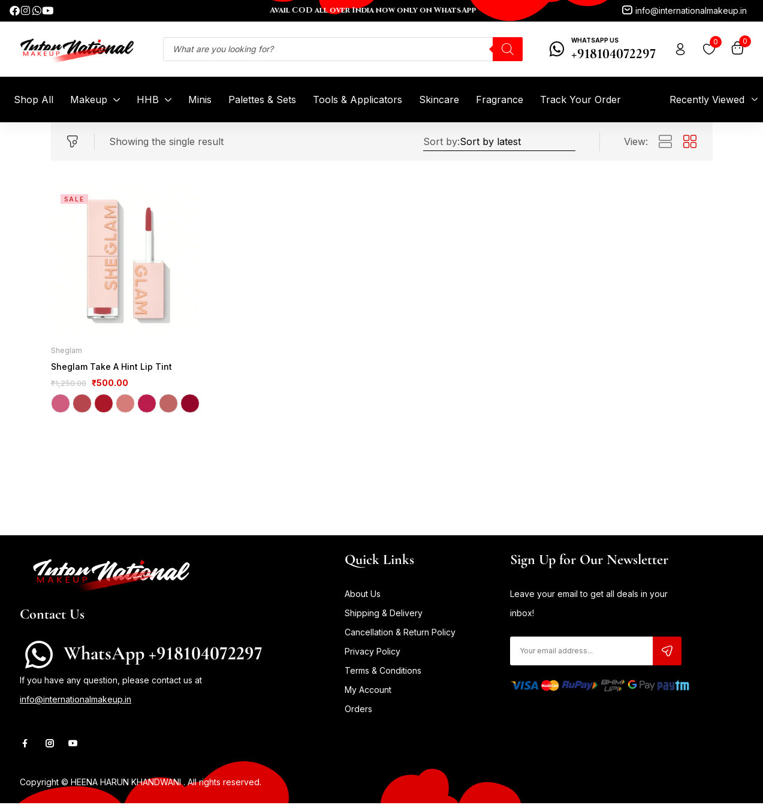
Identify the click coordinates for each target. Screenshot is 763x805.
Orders (358, 710)
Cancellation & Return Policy (400, 634)
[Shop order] (517, 141)
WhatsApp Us (595, 40)
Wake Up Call (190, 405)
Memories (125, 405)
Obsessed (146, 405)
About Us (363, 595)
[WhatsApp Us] (556, 49)
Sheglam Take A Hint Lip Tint (107, 367)
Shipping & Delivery (384, 615)
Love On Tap (103, 405)
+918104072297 (613, 53)
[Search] (508, 49)
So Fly (168, 405)
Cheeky (60, 405)
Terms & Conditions (383, 672)
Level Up (82, 405)
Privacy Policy (372, 653)
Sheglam (66, 350)
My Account (368, 691)
